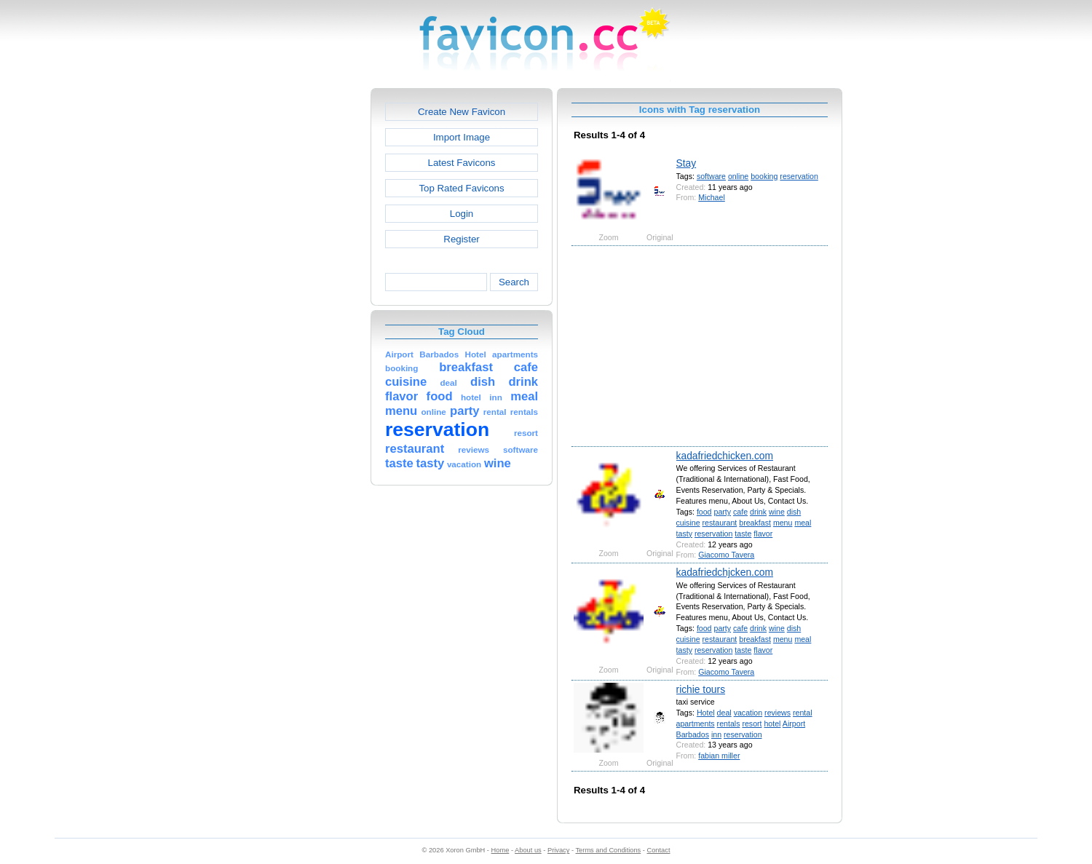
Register (461, 239)
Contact (658, 850)
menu (783, 522)
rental (802, 712)
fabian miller (719, 755)
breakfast (755, 522)
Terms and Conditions (608, 850)
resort (751, 723)
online (738, 176)
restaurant (720, 522)
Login (461, 213)
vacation (748, 712)
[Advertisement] (308, 306)
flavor (762, 533)
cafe (740, 511)
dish (794, 511)
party (722, 511)
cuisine (688, 522)
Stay (686, 163)
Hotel (706, 712)
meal (802, 522)
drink (758, 511)
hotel (772, 723)
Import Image (461, 137)
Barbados (692, 734)
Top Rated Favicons (461, 188)
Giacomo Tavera (726, 554)
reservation (799, 176)
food (704, 511)
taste (743, 533)
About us (528, 850)
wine (777, 511)
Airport (794, 723)
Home (500, 850)
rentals (728, 723)
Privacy (558, 850)
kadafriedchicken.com (724, 455)
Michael (711, 197)
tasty (684, 533)
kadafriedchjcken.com (724, 572)
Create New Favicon (461, 111)
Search (514, 282)
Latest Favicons (462, 162)
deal (724, 712)
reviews (777, 712)
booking (764, 176)
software (711, 176)
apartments (695, 723)
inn (716, 734)
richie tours (700, 689)
